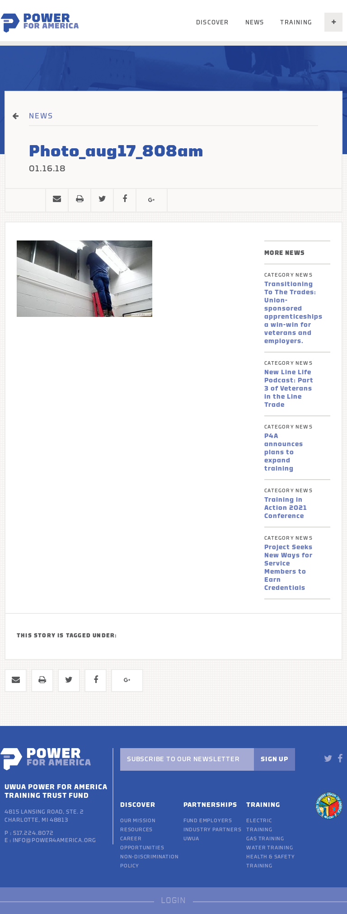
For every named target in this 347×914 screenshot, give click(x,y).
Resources (136, 829)
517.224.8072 (33, 833)
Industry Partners (212, 829)
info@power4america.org (54, 840)
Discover (212, 22)
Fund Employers (207, 820)
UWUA (191, 838)
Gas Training (265, 838)
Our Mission (138, 820)
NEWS (41, 116)
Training (296, 22)
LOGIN (173, 900)
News (254, 22)
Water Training (269, 847)
